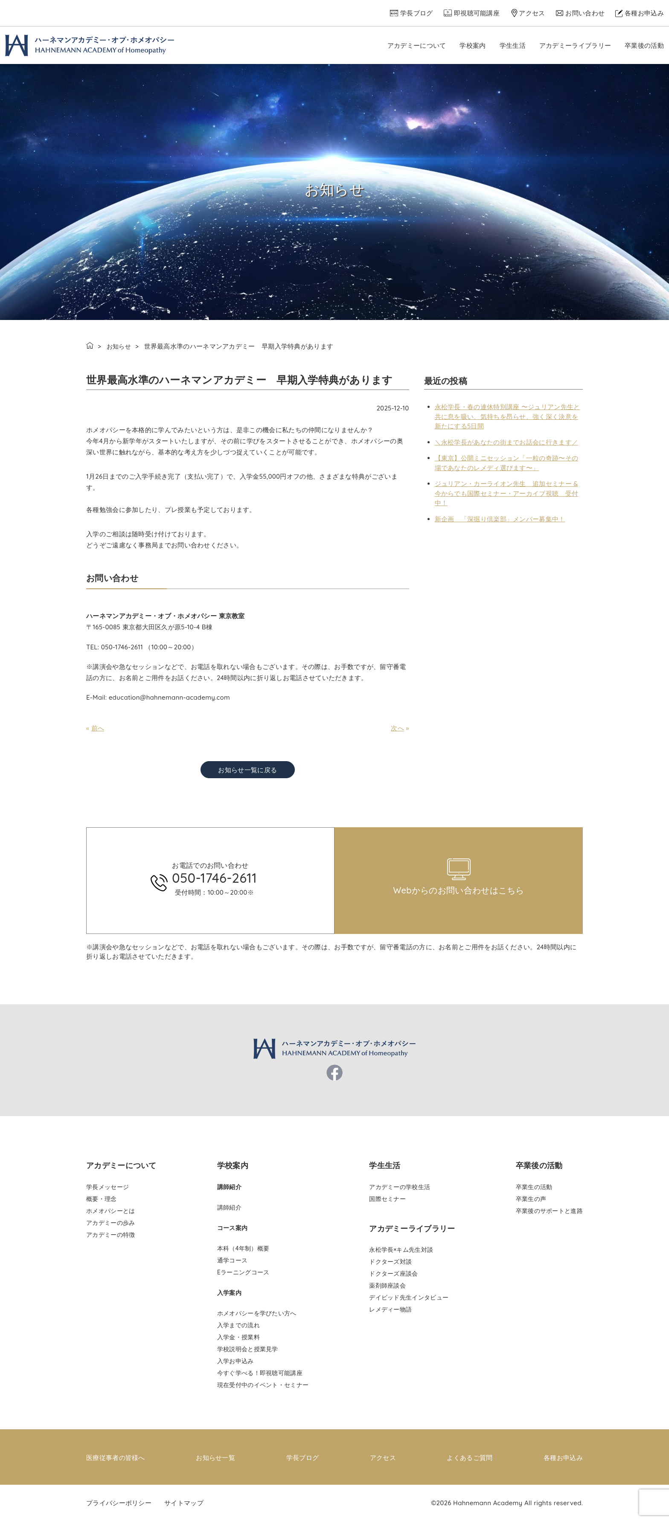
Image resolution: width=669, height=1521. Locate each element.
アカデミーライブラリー (575, 45)
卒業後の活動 (644, 45)
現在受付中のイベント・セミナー (263, 1385)
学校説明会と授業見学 (247, 1349)
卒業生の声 (531, 1199)
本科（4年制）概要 (243, 1248)
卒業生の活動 (534, 1187)
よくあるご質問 (469, 1457)
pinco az (156, 824)
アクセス (532, 13)
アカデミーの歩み (110, 1223)
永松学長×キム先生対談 (401, 1249)
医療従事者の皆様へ (115, 1457)
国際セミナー (387, 1199)
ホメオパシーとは (110, 1211)
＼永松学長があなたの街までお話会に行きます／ (507, 442)
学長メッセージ (107, 1187)
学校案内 (473, 45)
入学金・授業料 (238, 1337)
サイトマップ (184, 1502)
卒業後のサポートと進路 (549, 1211)
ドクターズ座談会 (393, 1273)
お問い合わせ (585, 13)
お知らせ (120, 346)
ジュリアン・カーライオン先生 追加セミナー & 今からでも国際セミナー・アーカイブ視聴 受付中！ (507, 493)
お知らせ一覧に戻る (247, 770)
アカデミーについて (416, 45)
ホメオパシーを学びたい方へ (257, 1313)
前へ (98, 728)
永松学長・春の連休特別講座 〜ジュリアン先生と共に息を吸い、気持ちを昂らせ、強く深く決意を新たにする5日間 (507, 416)
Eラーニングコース (243, 1272)
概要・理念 (101, 1199)
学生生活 (513, 45)
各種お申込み (644, 13)
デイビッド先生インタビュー (408, 1297)
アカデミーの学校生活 (399, 1187)
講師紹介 (229, 1207)
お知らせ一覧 (215, 1457)
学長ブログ (416, 13)
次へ (397, 728)
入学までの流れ (238, 1325)
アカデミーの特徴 (110, 1235)
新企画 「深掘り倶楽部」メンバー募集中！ (500, 519)
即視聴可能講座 (477, 13)
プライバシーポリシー (118, 1502)
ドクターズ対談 (390, 1261)
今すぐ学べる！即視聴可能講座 (260, 1373)
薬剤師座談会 (387, 1285)
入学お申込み (235, 1361)
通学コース (232, 1260)
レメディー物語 (390, 1309)
